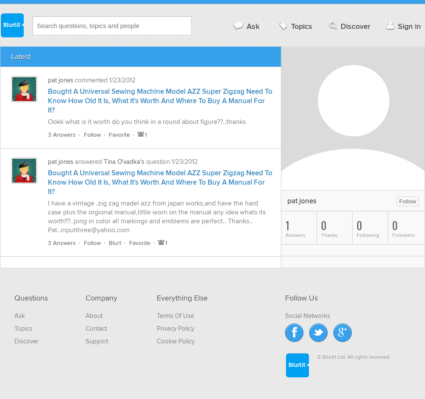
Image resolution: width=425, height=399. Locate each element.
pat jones (60, 80)
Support (97, 341)
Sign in (402, 26)
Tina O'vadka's (124, 162)
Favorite (119, 134)
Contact (96, 328)
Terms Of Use (175, 316)
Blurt (115, 243)
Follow (92, 134)
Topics (294, 26)
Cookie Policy (175, 341)
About (94, 316)
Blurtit (12, 25)
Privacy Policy (175, 328)
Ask (246, 26)
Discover (349, 26)
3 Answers (62, 134)
